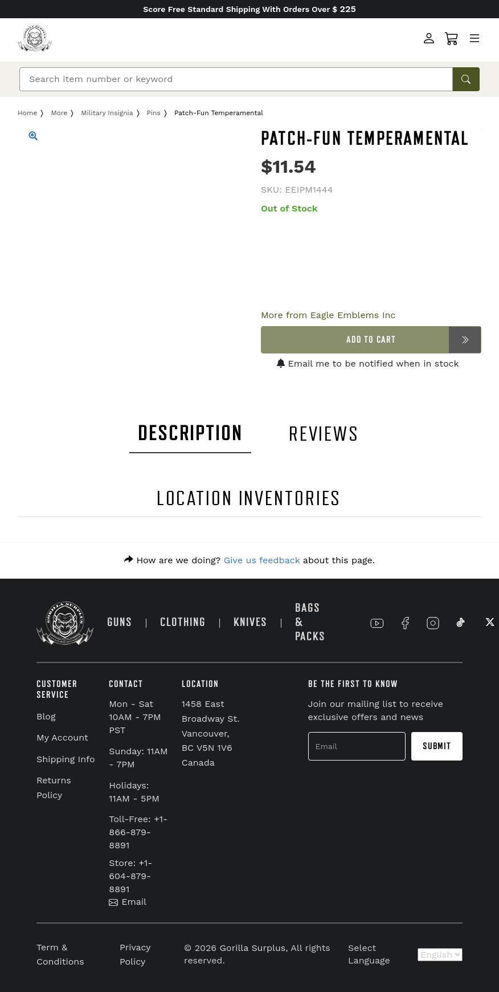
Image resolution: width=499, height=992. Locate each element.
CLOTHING (183, 622)
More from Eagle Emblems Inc (328, 315)
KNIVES (250, 622)
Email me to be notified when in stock (368, 363)
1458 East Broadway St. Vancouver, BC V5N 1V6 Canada (211, 732)
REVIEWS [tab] (324, 434)
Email (127, 901)
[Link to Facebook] (405, 623)
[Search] (236, 79)
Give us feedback (262, 560)
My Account (62, 737)
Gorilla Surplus (253, 947)
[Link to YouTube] (377, 623)
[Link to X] (489, 623)
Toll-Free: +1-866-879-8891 (138, 832)
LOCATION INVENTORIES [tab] (249, 498)
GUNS (119, 622)
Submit (437, 746)
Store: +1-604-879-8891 (130, 876)
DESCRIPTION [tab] (190, 433)
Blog (45, 716)
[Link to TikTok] (461, 623)
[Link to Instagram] (433, 623)
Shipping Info (65, 759)
